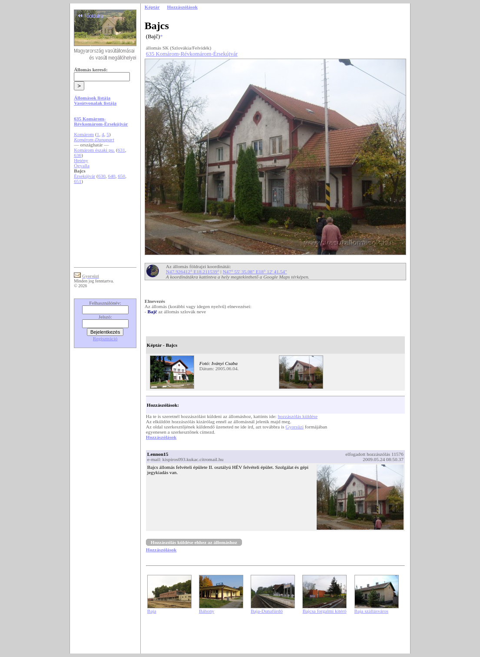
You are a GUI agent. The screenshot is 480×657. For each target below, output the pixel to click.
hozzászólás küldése (298, 416)
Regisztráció (105, 338)
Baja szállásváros (371, 611)
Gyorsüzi (294, 426)
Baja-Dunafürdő (267, 611)
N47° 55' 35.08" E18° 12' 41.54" (255, 271)
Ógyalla (81, 165)
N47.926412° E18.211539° (192, 271)
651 (77, 181)
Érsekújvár (84, 176)
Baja (151, 611)
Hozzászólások (161, 437)
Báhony (206, 611)
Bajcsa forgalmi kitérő (324, 611)
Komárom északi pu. (94, 150)
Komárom (84, 134)
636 (77, 155)
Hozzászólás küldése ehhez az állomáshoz (194, 542)
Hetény (81, 160)
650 (121, 176)
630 (102, 176)
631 (121, 150)
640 (112, 176)
